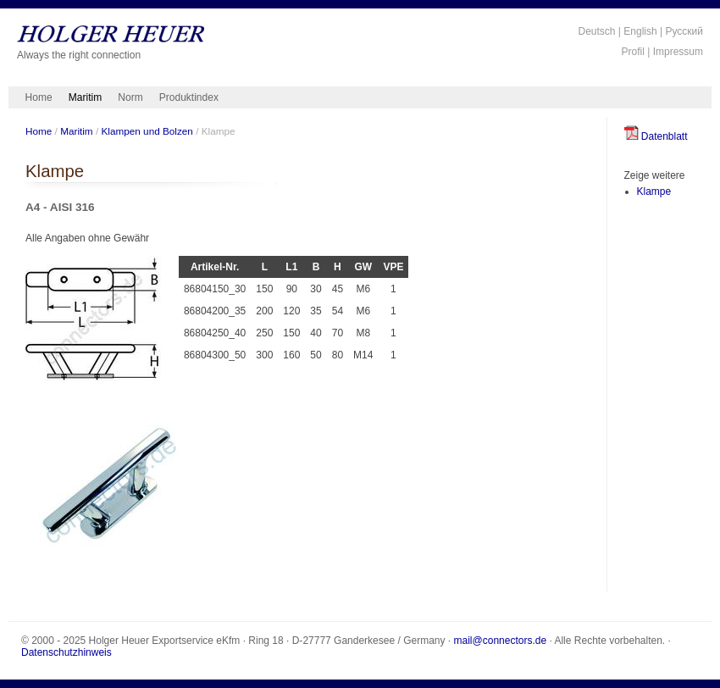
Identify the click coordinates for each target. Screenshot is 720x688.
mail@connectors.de (500, 640)
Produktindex (189, 97)
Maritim (85, 97)
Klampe (654, 191)
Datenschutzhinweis (66, 652)
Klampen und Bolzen (146, 130)
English (639, 31)
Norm (130, 97)
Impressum (678, 52)
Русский (684, 31)
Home (39, 97)
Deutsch (596, 31)
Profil (633, 52)
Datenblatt (656, 136)
